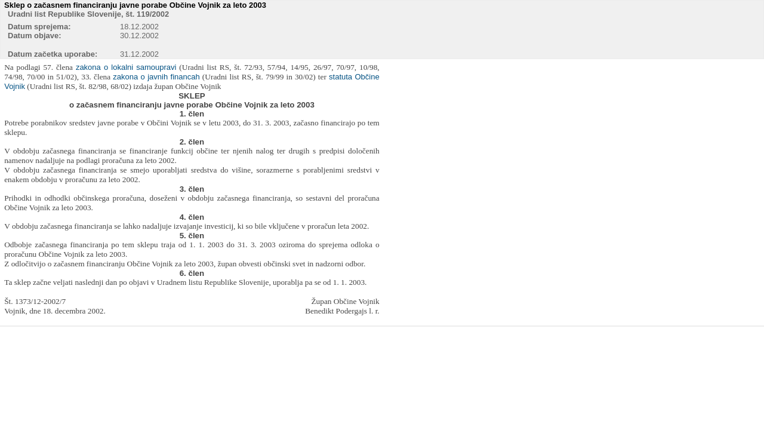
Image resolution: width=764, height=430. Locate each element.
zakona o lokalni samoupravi (126, 67)
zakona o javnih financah (156, 76)
